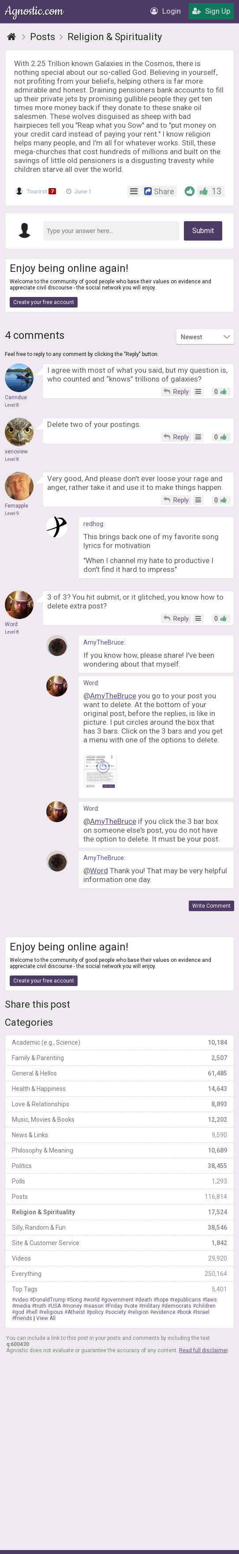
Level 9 (12, 513)
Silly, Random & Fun (119, 1227)
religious (52, 1312)
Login (165, 11)
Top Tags (119, 1289)
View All (46, 1318)
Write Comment (211, 906)
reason (95, 1306)
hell (33, 1312)
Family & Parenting (119, 1057)
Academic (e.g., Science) (119, 1042)
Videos (119, 1258)
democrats (177, 1306)
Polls (119, 1181)
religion (140, 1312)
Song (76, 1300)
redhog (93, 523)
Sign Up (211, 11)
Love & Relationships (119, 1104)
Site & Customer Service (119, 1242)
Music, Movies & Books (119, 1119)
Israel (202, 1312)
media (22, 1306)
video (21, 1300)
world (93, 1300)
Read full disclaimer (203, 1350)
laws (211, 1300)
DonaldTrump (49, 1300)
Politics (119, 1165)
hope (162, 1300)
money (73, 1306)
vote (132, 1306)
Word (90, 682)
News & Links (119, 1135)
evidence (164, 1312)
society (117, 1312)
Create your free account (43, 302)
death (145, 1300)
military (151, 1306)
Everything (119, 1273)
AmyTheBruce (103, 642)
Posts (119, 1196)
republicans (187, 1300)
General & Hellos (119, 1073)
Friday (115, 1306)
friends (23, 1318)
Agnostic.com (35, 11)
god (19, 1312)
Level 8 (12, 405)
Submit (203, 230)
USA (56, 1306)
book (185, 1312)
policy (97, 1312)
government (119, 1300)
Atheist (76, 1312)
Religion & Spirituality (119, 1212)
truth (40, 1306)
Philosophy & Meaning (119, 1150)
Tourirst (36, 191)
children (206, 1306)
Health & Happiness (119, 1088)
